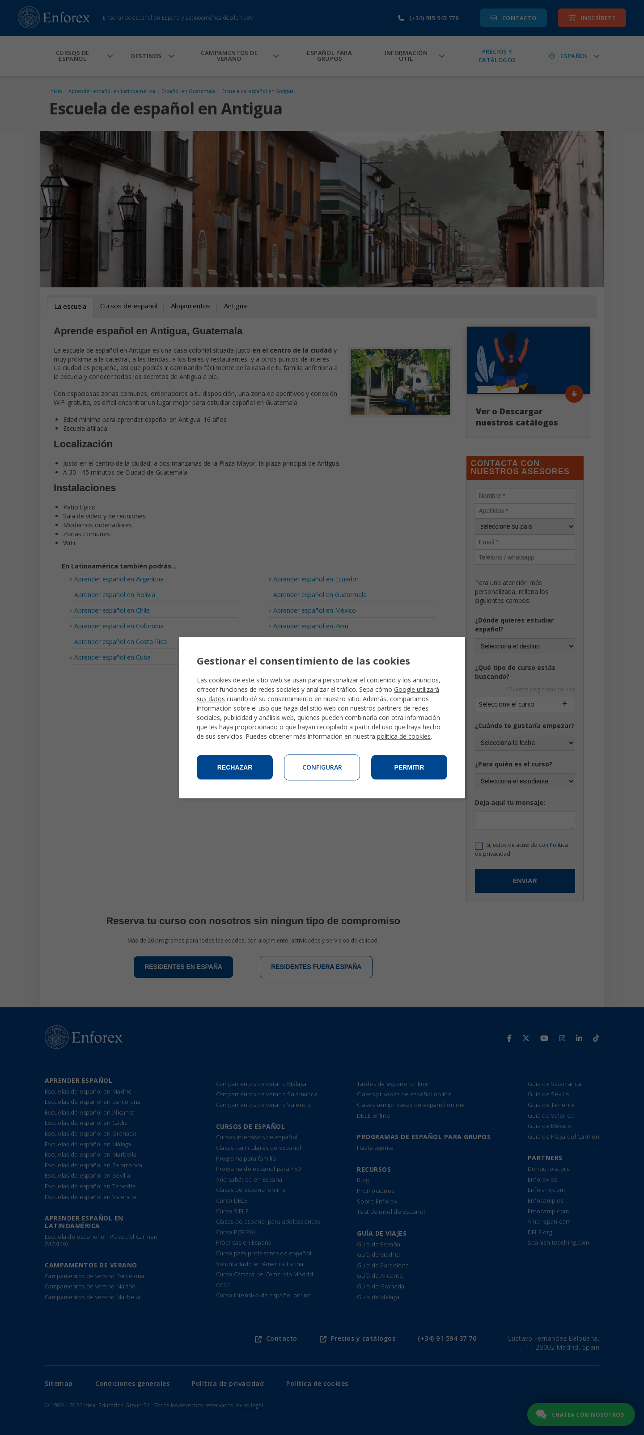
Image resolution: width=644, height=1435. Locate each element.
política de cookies (404, 736)
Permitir (409, 767)
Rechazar (235, 767)
